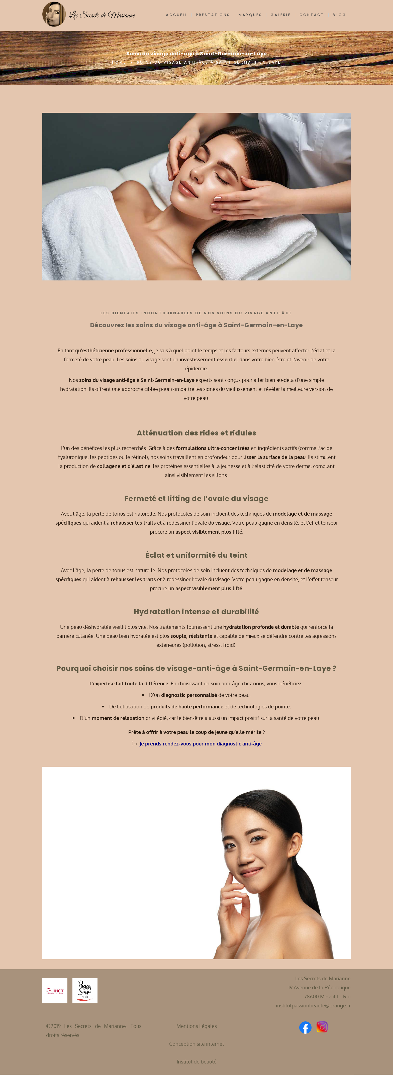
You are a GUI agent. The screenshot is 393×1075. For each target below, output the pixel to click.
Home (119, 62)
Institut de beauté (197, 1061)
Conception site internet (196, 1043)
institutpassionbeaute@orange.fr (313, 1005)
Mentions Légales (196, 1026)
